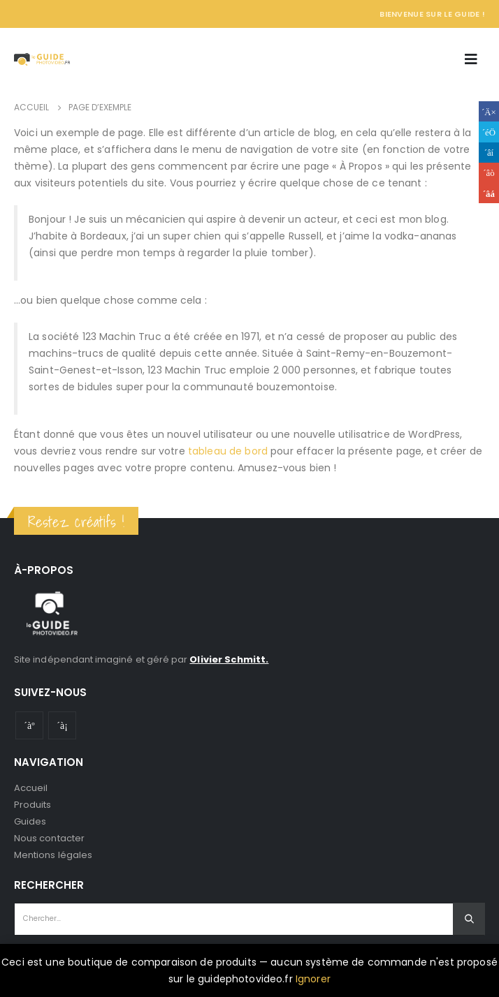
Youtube (29, 725)
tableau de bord (228, 451)
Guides (30, 821)
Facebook (489, 111)
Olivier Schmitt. (228, 659)
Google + (489, 173)
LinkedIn (489, 152)
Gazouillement (489, 131)
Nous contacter (49, 838)
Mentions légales (53, 855)
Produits (33, 804)
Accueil (31, 788)
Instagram (62, 725)
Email (489, 193)
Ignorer (313, 979)
